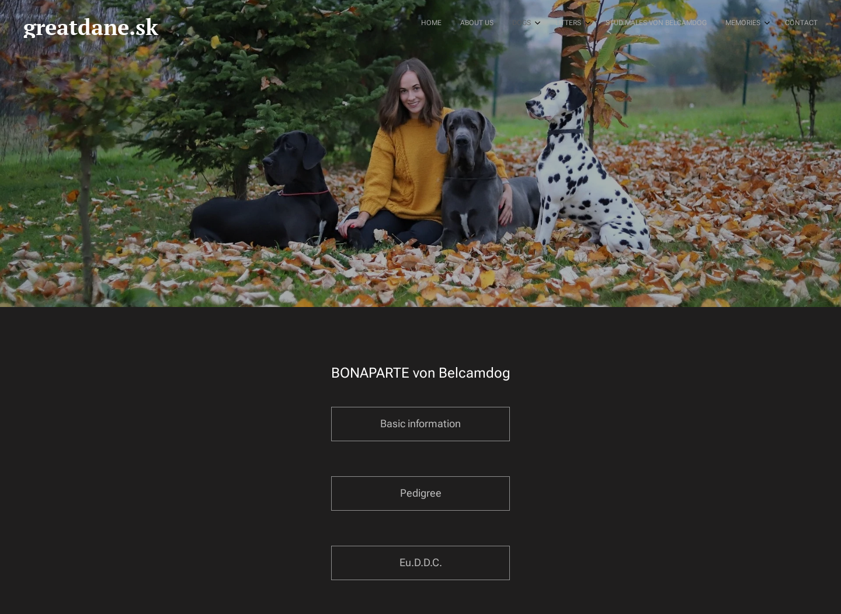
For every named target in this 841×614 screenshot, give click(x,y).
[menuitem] (691, 24)
